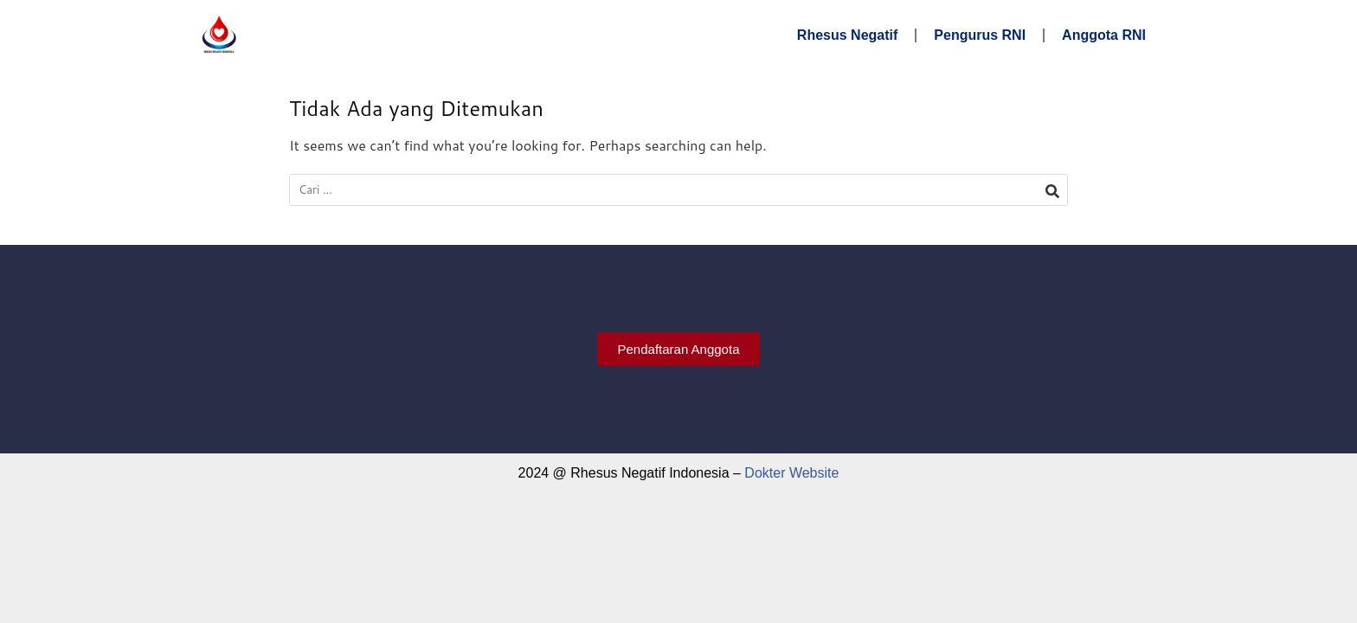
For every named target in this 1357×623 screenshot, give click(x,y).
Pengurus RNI (980, 35)
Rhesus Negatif (847, 35)
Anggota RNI (1104, 35)
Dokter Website (791, 473)
